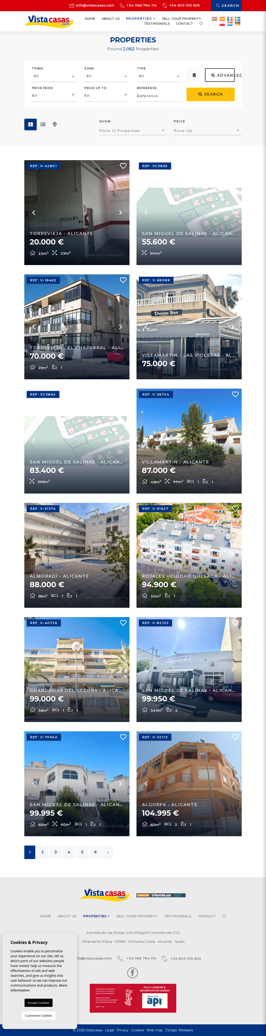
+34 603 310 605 (181, 5)
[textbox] (54, 76)
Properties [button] (141, 19)
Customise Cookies (38, 1015)
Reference (147, 88)
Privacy (123, 1030)
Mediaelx (186, 1030)
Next (232, 327)
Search (227, 5)
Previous (146, 327)
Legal (109, 1030)
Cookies (137, 1030)
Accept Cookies (38, 1003)
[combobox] (54, 76)
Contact (184, 23)
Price (179, 121)
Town (37, 68)
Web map (155, 1030)
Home (90, 19)
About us (111, 19)
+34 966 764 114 (138, 5)
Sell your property (181, 19)
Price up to (95, 88)
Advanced (223, 75)
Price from (42, 88)
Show (105, 121)
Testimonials (157, 23)
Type (141, 68)
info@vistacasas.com (91, 5)
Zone (89, 68)
